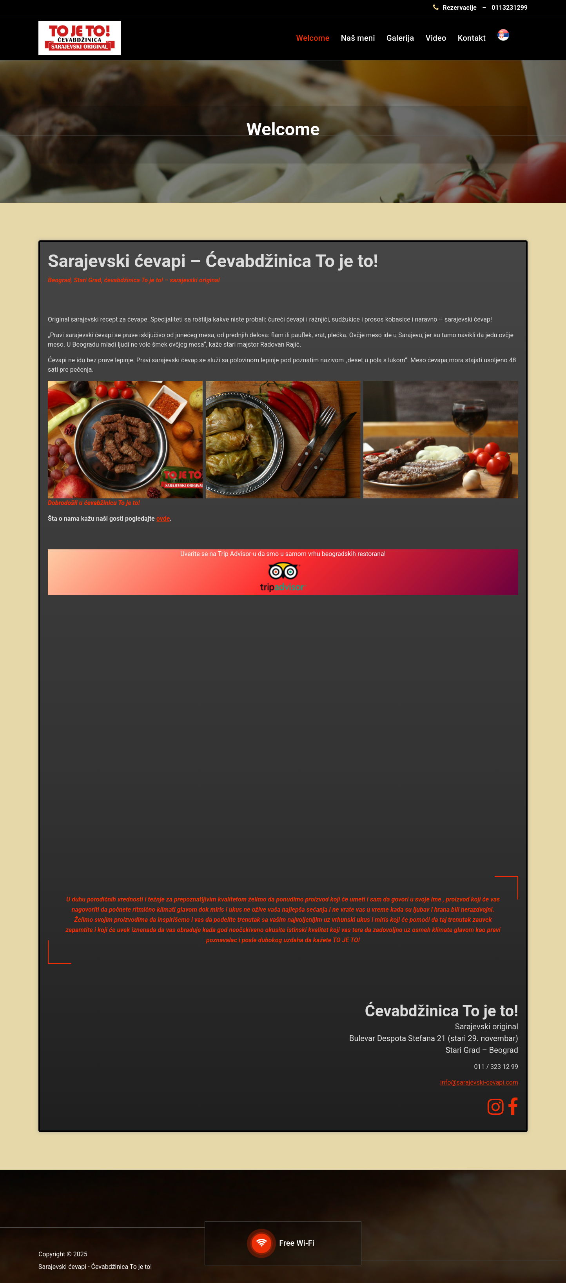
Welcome (313, 38)
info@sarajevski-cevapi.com (479, 1082)
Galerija (400, 38)
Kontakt (472, 38)
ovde (163, 518)
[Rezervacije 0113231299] (480, 8)
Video (436, 38)
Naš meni (358, 38)
